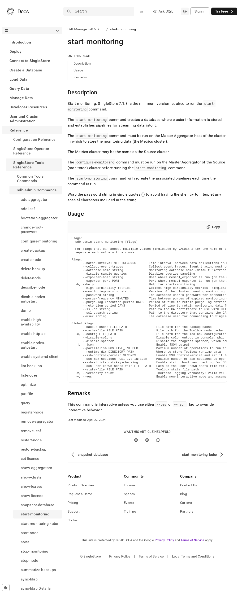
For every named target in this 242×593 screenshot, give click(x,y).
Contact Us (188, 513)
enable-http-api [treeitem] (34, 333)
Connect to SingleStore (29, 60)
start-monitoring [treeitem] (35, 514)
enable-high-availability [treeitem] (31, 321)
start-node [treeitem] (29, 533)
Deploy (15, 51)
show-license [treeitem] (32, 495)
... (102, 29)
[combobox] (185, 11)
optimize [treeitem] (28, 384)
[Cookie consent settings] (6, 587)
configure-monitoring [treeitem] (39, 241)
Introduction (20, 42)
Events (129, 531)
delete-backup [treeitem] (33, 269)
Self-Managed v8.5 (82, 29)
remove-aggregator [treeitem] (37, 421)
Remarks (80, 77)
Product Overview (81, 513)
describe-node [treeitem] (33, 287)
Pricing (73, 531)
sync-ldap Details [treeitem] (36, 588)
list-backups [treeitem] (31, 366)
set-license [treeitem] (30, 458)
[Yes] (136, 468)
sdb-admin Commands (37, 190)
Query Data (19, 88)
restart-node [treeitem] (31, 440)
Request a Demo (80, 522)
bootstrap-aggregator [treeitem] (39, 218)
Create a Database (25, 70)
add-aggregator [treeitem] (34, 199)
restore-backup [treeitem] (33, 449)
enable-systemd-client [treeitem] (40, 356)
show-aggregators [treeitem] (36, 468)
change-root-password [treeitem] (32, 229)
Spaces (129, 522)
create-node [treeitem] (31, 259)
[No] (147, 468)
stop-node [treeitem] (29, 560)
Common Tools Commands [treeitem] (30, 178)
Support (74, 540)
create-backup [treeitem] (33, 250)
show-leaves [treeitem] (31, 486)
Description (82, 63)
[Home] (18, 11)
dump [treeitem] (26, 310)
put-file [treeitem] (27, 393)
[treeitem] (32, 42)
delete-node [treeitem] (31, 278)
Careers (186, 531)
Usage (78, 70)
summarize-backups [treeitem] (38, 569)
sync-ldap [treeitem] (29, 579)
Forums (130, 513)
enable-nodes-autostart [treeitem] (33, 345)
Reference (18, 130)
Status (73, 548)
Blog (183, 522)
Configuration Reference (34, 139)
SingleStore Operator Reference (31, 150)
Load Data (18, 79)
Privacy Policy (164, 568)
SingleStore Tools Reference (28, 164)
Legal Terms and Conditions (193, 585)
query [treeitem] (25, 403)
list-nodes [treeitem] (29, 375)
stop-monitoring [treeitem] (34, 551)
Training (130, 540)
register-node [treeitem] (32, 412)
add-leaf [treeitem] (28, 208)
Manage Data (21, 98)
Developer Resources (28, 107)
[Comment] (158, 468)
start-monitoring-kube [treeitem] (39, 523)
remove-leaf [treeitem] (31, 431)
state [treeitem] (25, 542)
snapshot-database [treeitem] (37, 505)
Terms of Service (192, 568)
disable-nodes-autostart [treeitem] (33, 298)
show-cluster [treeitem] (32, 477)
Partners (186, 540)
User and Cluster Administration (24, 118)
